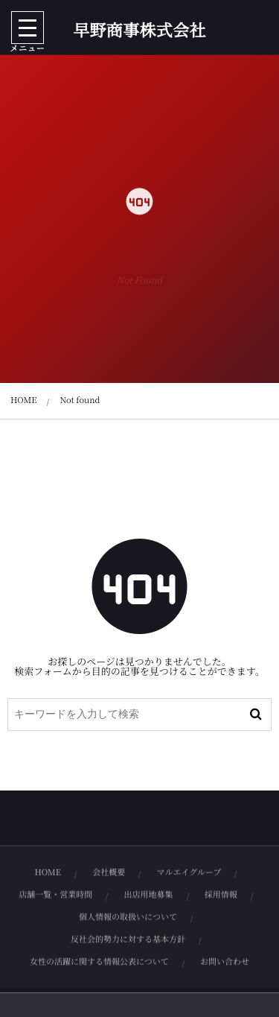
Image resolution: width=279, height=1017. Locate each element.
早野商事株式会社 (139, 30)
